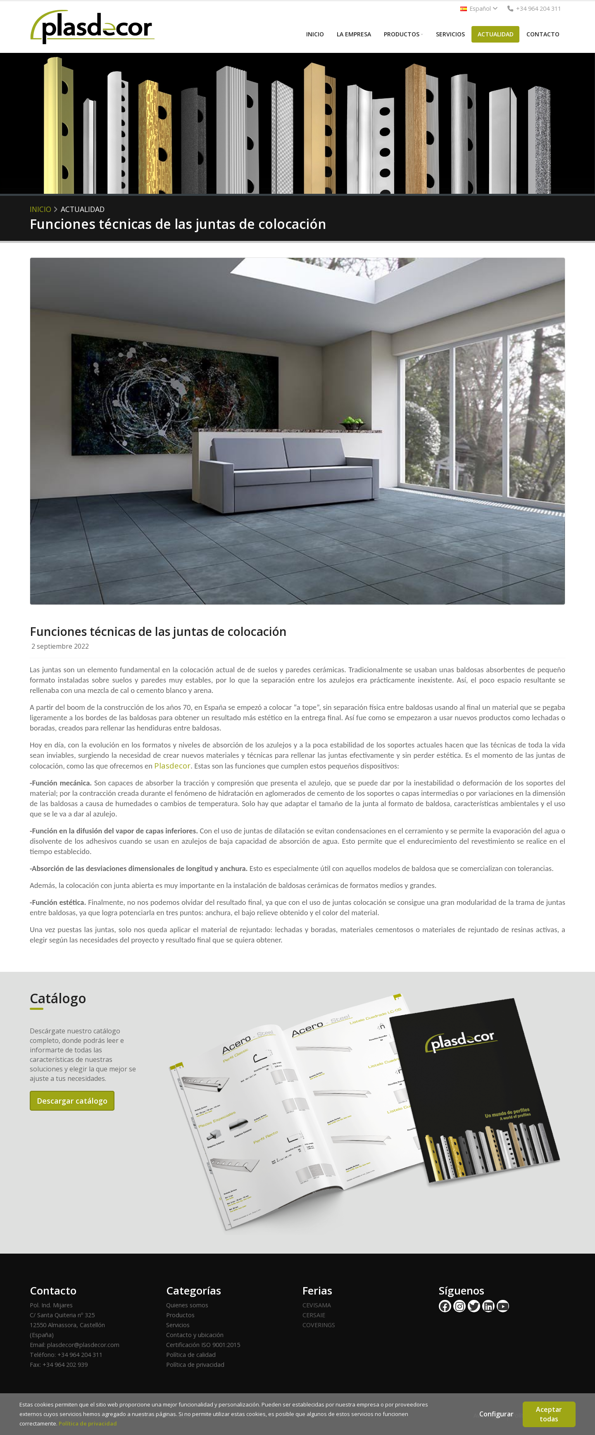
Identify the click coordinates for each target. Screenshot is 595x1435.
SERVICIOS (450, 34)
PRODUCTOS (401, 34)
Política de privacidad (195, 1364)
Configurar (496, 1413)
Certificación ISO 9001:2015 (203, 1345)
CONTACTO (542, 34)
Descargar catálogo (72, 1101)
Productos (180, 1315)
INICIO (315, 34)
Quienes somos (187, 1305)
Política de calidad (191, 1355)
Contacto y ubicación (195, 1335)
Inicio (40, 209)
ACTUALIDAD (496, 34)
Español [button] (479, 8)
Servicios (178, 1325)
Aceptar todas (549, 1414)
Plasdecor (172, 765)
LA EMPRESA (354, 34)
